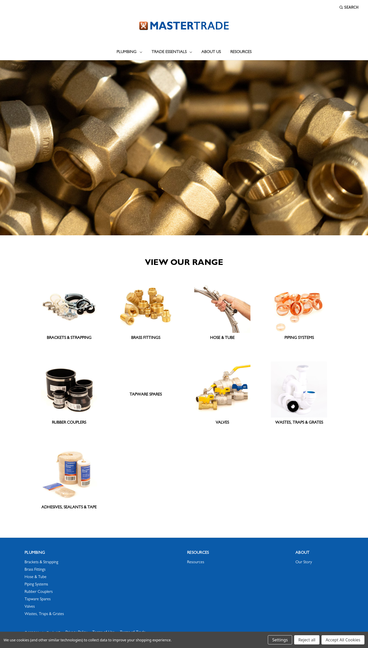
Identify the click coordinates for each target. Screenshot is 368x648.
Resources (240, 52)
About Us (211, 52)
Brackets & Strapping (41, 562)
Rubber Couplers (39, 592)
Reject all (306, 640)
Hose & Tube (36, 577)
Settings (280, 640)
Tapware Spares (38, 599)
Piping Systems (36, 585)
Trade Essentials (172, 52)
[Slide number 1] (184, 147)
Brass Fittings (35, 570)
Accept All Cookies (343, 640)
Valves (30, 607)
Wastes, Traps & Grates (44, 614)
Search (349, 7)
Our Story (303, 562)
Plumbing (129, 52)
